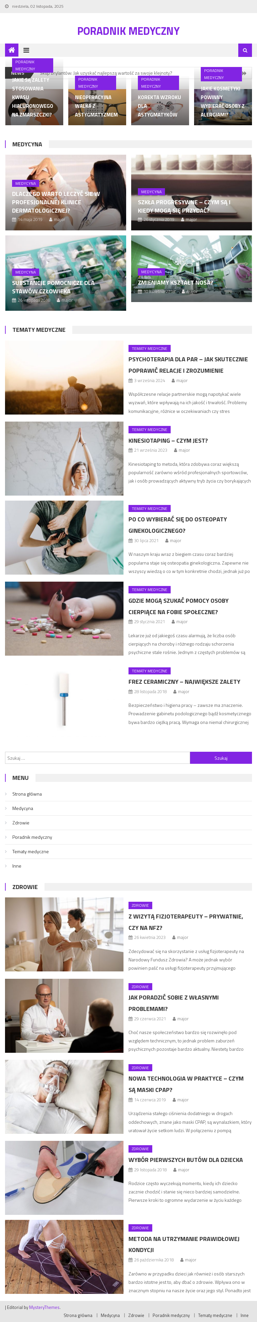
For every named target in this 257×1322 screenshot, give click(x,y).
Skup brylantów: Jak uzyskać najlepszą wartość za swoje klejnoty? (106, 72)
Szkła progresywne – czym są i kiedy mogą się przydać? (184, 206)
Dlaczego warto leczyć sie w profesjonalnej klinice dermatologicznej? (56, 202)
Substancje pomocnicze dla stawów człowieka (53, 287)
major (59, 219)
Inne (16, 865)
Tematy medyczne (39, 329)
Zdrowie (20, 822)
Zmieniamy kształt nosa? (175, 282)
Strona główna (27, 793)
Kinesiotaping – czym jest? (168, 440)
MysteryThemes (44, 1307)
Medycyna (27, 144)
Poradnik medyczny (128, 31)
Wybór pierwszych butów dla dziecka (185, 1159)
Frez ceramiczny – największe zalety (184, 681)
